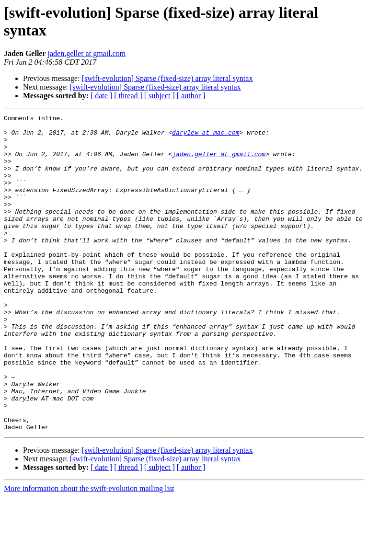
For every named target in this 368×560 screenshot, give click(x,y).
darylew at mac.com (205, 136)
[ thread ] (128, 95)
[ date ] (101, 95)
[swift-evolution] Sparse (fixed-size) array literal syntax (167, 78)
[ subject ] (159, 95)
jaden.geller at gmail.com (87, 53)
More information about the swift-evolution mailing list (89, 552)
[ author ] (191, 95)
